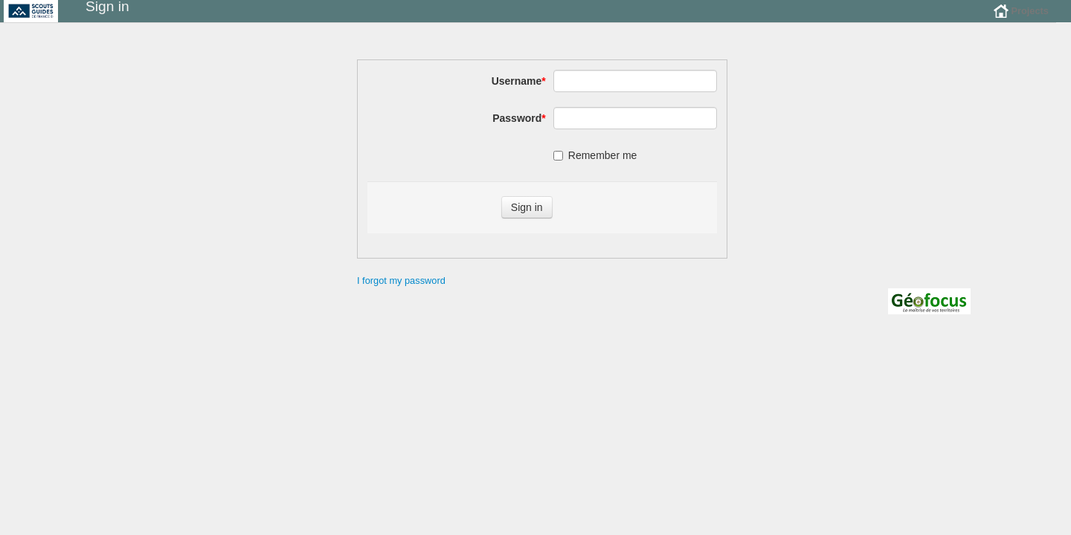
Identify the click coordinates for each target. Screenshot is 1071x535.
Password (519, 129)
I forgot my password (401, 291)
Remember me (595, 166)
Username (519, 92)
